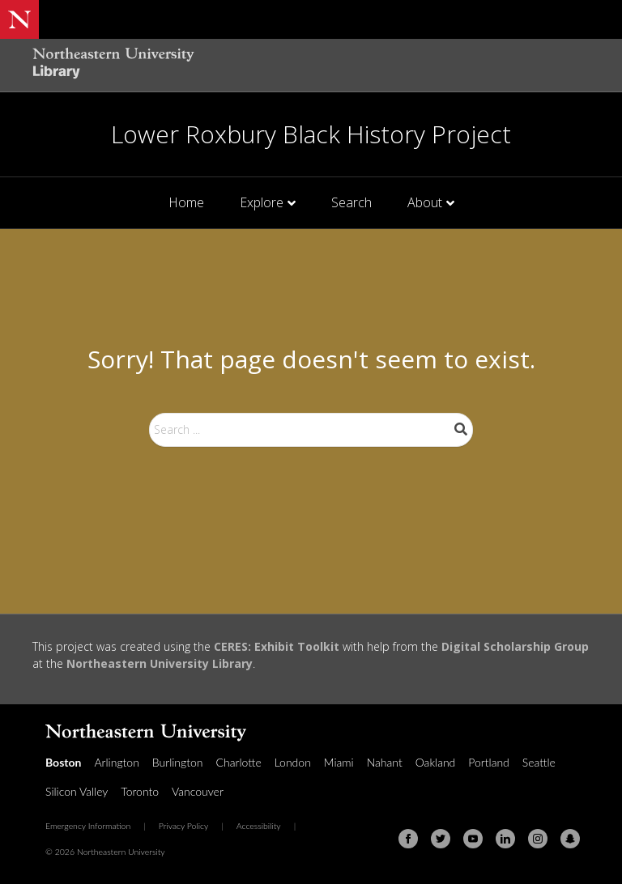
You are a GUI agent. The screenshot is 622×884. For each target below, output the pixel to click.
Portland (488, 762)
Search (351, 202)
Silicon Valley (76, 791)
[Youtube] (473, 838)
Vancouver (198, 791)
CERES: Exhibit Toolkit (276, 646)
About (424, 202)
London (293, 762)
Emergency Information (87, 826)
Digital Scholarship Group (515, 646)
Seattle (539, 762)
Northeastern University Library (159, 663)
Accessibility (258, 826)
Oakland (435, 762)
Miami (339, 762)
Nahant (385, 762)
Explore (261, 202)
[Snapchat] (570, 838)
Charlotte (239, 762)
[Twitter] (440, 838)
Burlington (177, 762)
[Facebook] (408, 838)
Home (186, 202)
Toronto (140, 791)
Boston (63, 762)
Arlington (116, 762)
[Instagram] (537, 838)
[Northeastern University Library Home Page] (113, 65)
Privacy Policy (184, 826)
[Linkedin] (505, 838)
